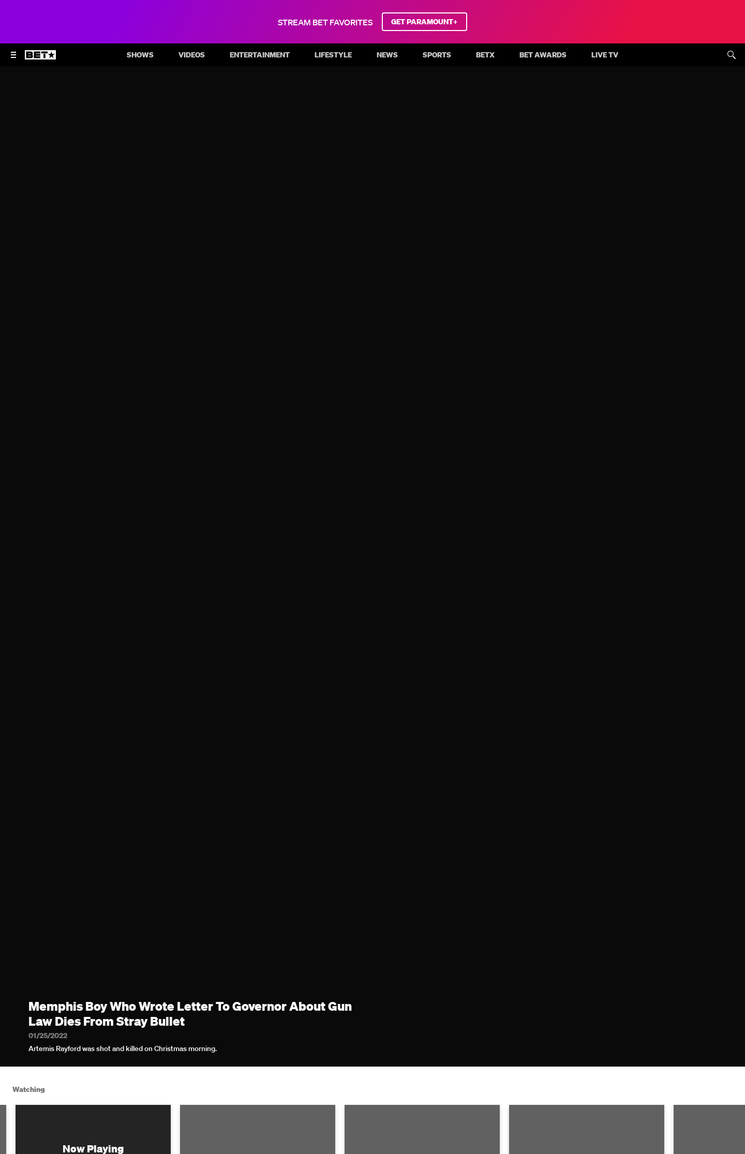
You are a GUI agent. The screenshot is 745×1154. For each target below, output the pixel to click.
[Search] (731, 55)
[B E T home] (40, 59)
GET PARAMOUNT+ (424, 21)
